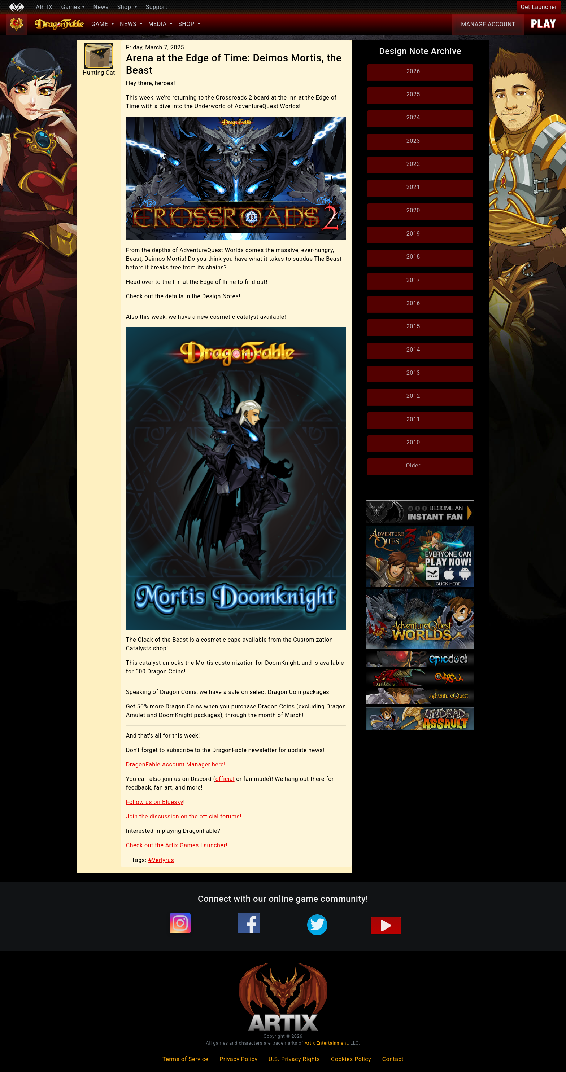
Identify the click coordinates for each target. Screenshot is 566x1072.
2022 (413, 164)
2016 (413, 303)
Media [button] (158, 24)
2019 (413, 233)
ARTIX (44, 7)
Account (488, 24)
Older (413, 465)
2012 (413, 395)
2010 (413, 442)
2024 (413, 117)
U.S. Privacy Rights (294, 1059)
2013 (413, 372)
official (225, 779)
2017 (413, 280)
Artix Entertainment (326, 1043)
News (101, 7)
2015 (413, 326)
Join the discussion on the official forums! (183, 816)
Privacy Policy (238, 1059)
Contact (393, 1059)
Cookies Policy (351, 1059)
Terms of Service (185, 1059)
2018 (413, 256)
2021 (413, 187)
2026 (413, 71)
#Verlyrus (161, 860)
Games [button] (70, 7)
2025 (413, 94)
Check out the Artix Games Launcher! (176, 845)
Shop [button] (125, 7)
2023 (413, 140)
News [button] (129, 24)
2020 (413, 210)
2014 (413, 349)
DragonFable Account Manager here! (176, 764)
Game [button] (100, 24)
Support (156, 7)
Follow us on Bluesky (154, 802)
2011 (413, 419)
